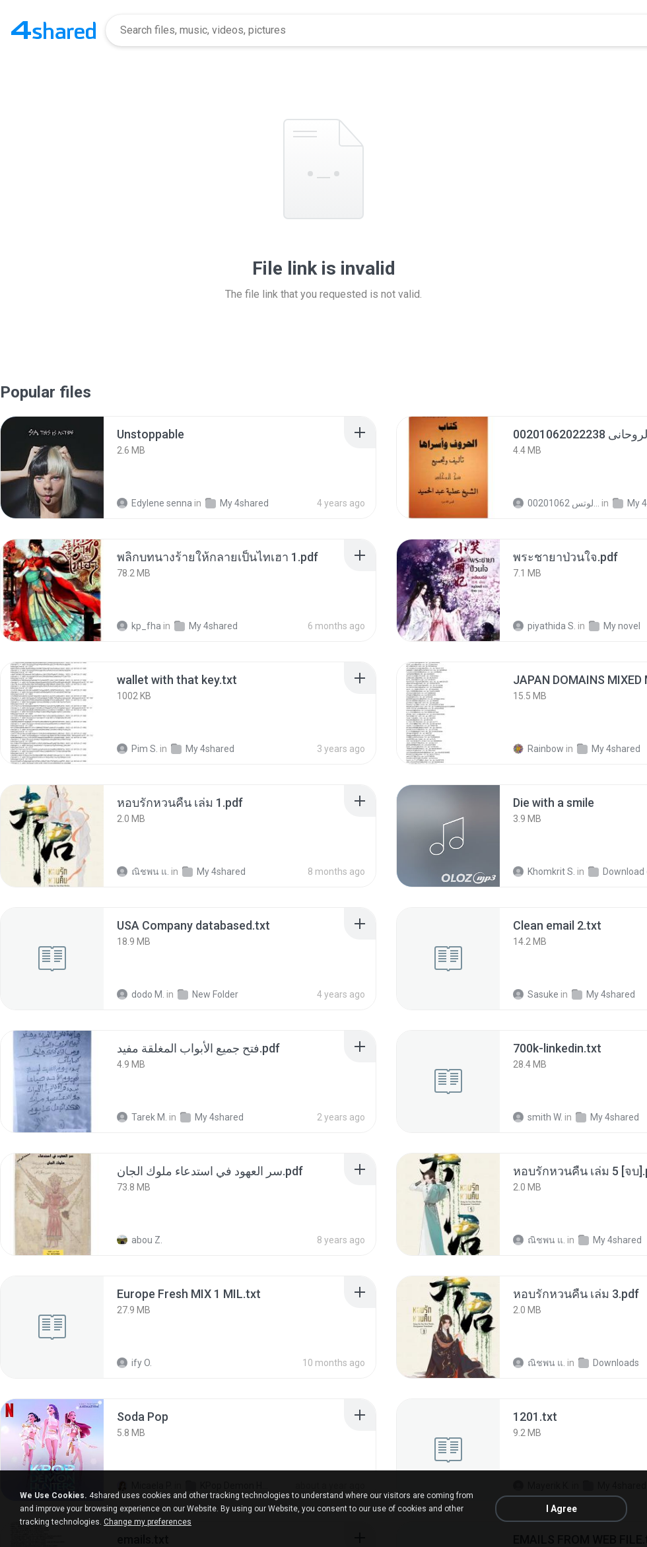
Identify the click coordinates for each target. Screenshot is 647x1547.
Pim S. (137, 748)
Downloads (608, 1363)
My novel (614, 626)
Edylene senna (154, 503)
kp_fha (139, 626)
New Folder (208, 994)
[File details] (52, 467)
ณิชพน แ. (143, 871)
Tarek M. (142, 1117)
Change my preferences (147, 1522)
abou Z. (139, 1240)
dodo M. (140, 994)
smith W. (537, 1117)
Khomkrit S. (544, 871)
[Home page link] (53, 30)
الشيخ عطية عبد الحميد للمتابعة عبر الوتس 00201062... (556, 503)
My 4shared (237, 503)
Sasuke (536, 994)
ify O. (134, 1363)
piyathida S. (544, 626)
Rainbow (538, 748)
